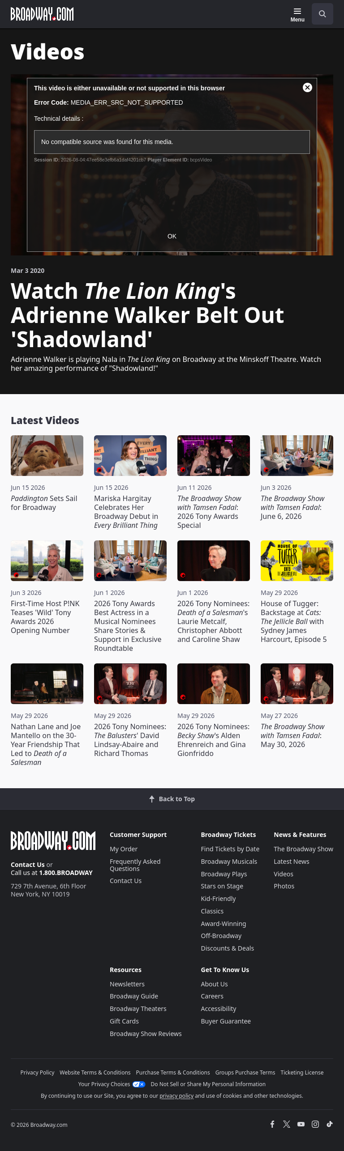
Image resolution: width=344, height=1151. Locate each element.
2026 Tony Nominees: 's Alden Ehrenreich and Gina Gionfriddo (213, 740)
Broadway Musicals (229, 861)
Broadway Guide (134, 996)
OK (172, 236)
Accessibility (218, 1008)
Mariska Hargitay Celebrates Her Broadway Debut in (126, 511)
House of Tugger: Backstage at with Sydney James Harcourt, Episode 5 (294, 621)
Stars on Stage (222, 886)
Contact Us (28, 864)
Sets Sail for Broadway (44, 502)
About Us (214, 984)
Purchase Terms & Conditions (173, 1072)
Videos (283, 874)
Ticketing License (302, 1072)
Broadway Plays (224, 874)
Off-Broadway (221, 935)
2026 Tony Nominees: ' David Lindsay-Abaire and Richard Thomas (130, 740)
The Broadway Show (303, 849)
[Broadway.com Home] (42, 14)
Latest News (292, 861)
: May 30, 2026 (292, 735)
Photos (284, 886)
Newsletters (127, 984)
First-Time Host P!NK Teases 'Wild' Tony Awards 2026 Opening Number (45, 617)
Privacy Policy (38, 1072)
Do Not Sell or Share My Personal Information (208, 1084)
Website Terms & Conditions (95, 1072)
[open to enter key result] (322, 14)
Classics (212, 911)
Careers (212, 996)
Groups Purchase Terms (245, 1072)
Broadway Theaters (138, 1008)
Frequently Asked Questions (135, 865)
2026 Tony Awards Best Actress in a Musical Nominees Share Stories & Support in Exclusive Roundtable (127, 626)
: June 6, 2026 (292, 507)
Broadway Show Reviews (146, 1033)
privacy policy (176, 1096)
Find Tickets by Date (230, 849)
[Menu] (298, 15)
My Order (124, 849)
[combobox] (319, 14)
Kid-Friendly (218, 898)
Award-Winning (223, 923)
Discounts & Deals (227, 948)
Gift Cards (124, 1021)
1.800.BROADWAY (66, 872)
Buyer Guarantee (226, 1021)
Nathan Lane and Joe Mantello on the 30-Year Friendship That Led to (46, 744)
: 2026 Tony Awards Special (209, 511)
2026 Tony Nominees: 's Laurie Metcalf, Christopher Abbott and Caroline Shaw (213, 621)
